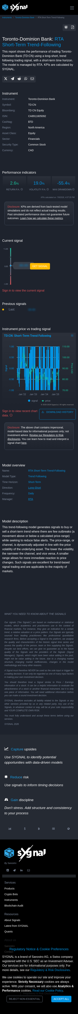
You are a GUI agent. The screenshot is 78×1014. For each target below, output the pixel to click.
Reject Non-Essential (24, 998)
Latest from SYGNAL (16, 925)
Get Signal (40, 266)
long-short (34, 487)
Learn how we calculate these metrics (41, 218)
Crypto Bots (11, 894)
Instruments (7, 18)
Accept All (61, 998)
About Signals (12, 920)
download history (57, 412)
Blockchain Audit (13, 905)
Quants (8, 931)
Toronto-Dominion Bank (24, 18)
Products (9, 888)
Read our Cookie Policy (47, 990)
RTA (30, 499)
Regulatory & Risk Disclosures (50, 970)
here (23, 442)
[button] (66, 27)
